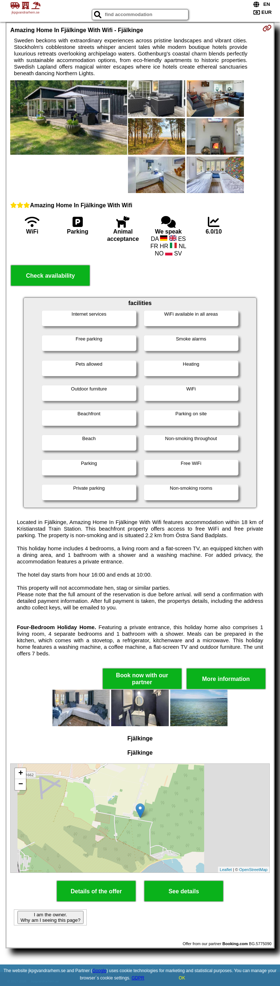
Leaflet (226, 869)
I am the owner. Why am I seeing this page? (50, 917)
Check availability (50, 276)
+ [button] (20, 773)
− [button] (20, 784)
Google (99, 970)
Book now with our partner (142, 678)
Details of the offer (96, 891)
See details (183, 891)
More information (226, 679)
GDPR (138, 978)
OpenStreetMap (253, 869)
